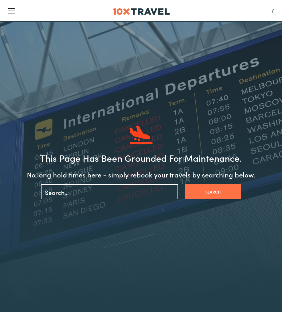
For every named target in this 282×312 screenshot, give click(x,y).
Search (213, 192)
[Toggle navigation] (11, 11)
